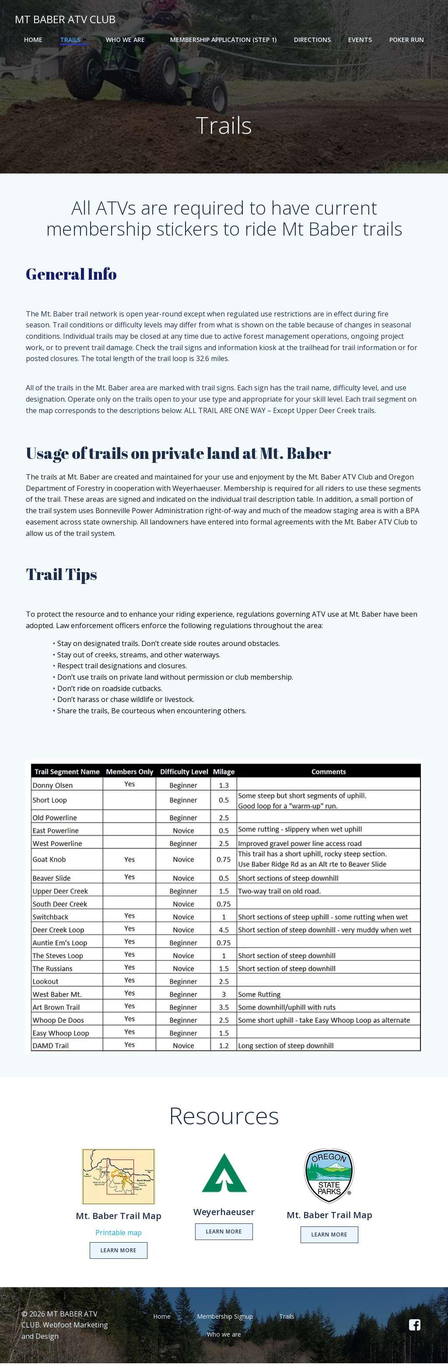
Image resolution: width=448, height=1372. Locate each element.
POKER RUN (406, 39)
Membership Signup (225, 1325)
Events (360, 39)
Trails (74, 39)
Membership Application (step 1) (223, 39)
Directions (312, 39)
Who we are (129, 39)
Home (33, 39)
